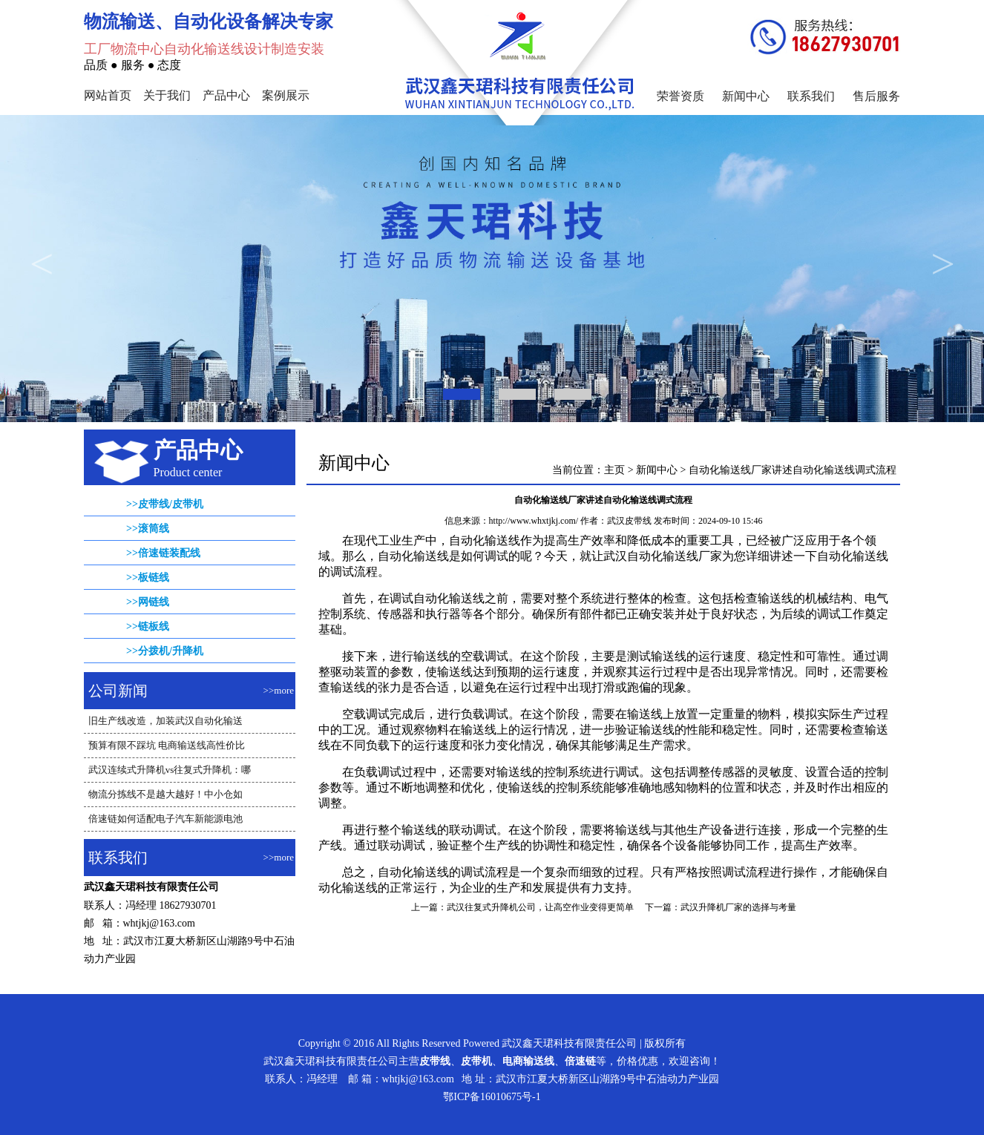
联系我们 (811, 96)
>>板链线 (147, 577)
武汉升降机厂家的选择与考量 (738, 907)
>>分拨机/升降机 (164, 651)
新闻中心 (746, 96)
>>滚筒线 (147, 528)
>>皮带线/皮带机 (164, 504)
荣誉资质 (680, 96)
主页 (614, 470)
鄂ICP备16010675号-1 (491, 1096)
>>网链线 (147, 602)
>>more (278, 690)
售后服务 (876, 96)
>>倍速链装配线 (163, 553)
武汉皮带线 (629, 521)
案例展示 (285, 95)
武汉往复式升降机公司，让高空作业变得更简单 (540, 907)
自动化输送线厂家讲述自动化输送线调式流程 (792, 470)
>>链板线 (147, 626)
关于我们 (167, 95)
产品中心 (226, 95)
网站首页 (107, 95)
